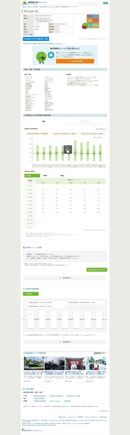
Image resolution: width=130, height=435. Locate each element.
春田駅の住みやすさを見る (96, 270)
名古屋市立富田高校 (39, 398)
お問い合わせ (103, 417)
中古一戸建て (99, 420)
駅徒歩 (62, 175)
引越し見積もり (52, 423)
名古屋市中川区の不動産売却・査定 (36, 39)
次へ (105, 319)
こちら (85, 335)
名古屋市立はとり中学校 (73, 396)
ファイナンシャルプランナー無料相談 (80, 423)
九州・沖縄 (52, 425)
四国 (45, 425)
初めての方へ (62, 417)
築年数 (45, 175)
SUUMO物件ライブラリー (46, 6)
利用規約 (80, 417)
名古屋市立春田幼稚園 (40, 401)
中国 (48, 425)
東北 (27, 425)
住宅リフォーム (30, 423)
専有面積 (28, 175)
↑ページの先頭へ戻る (103, 410)
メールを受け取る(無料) (75, 61)
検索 (106, 3)
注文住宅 (24, 423)
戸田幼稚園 (67, 401)
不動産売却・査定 (39, 423)
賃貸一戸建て (62, 420)
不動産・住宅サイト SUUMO (30, 6)
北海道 (23, 425)
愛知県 (57, 6)
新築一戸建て (92, 420)
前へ (24, 319)
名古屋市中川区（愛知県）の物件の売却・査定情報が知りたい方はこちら (43, 43)
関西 (42, 425)
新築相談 (46, 423)
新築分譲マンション (75, 420)
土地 (104, 420)
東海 (40, 425)
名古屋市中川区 (65, 6)
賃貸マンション (47, 420)
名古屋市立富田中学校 (40, 396)
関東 (30, 425)
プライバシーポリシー (91, 417)
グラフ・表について (101, 128)
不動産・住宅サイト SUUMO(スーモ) (30, 420)
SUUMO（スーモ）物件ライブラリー (34, 2)
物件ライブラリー (67, 423)
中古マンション (84, 420)
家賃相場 (68, 420)
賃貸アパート (55, 420)
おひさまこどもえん (55, 401)
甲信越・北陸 (35, 425)
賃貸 (42, 420)
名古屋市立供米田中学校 (56, 396)
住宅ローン (59, 423)
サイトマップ (72, 417)
